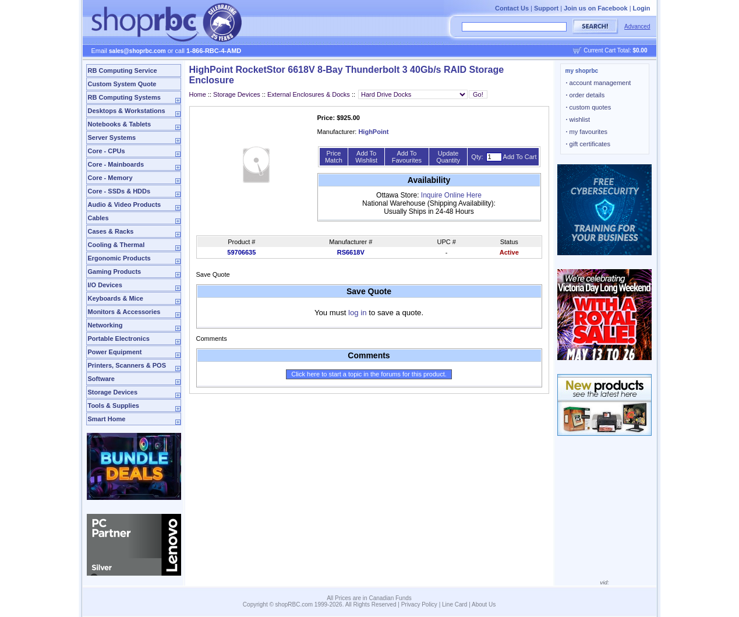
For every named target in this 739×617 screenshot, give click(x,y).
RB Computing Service (122, 70)
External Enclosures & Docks (308, 94)
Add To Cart (520, 156)
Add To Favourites (407, 157)
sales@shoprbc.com (137, 51)
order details (585, 94)
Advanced (637, 26)
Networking (105, 325)
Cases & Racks (111, 231)
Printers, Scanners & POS (127, 365)
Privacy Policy (419, 604)
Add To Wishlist (366, 157)
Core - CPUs (106, 150)
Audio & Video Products (124, 204)
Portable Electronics (119, 338)
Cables (98, 217)
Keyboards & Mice (115, 298)
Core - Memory (110, 177)
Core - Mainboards (116, 164)
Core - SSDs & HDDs (119, 191)
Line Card (454, 604)
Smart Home (107, 418)
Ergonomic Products (119, 258)
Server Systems (112, 137)
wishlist (578, 119)
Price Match (333, 157)
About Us (484, 604)
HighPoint (373, 131)
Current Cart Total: (615, 50)
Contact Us (512, 8)
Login (641, 8)
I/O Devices (105, 284)
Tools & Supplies (113, 405)
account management (598, 82)
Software (101, 378)
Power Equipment (115, 351)
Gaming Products (115, 271)
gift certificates (588, 143)
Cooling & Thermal (116, 244)
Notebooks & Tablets (119, 124)
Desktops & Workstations (126, 110)
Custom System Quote (122, 83)
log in (357, 312)
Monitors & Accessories (124, 311)
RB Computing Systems (124, 97)
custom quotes (588, 107)
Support (546, 8)
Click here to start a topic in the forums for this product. (369, 374)
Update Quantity (448, 157)
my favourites (587, 131)
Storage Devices (113, 392)
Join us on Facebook (595, 8)
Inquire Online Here (451, 195)
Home (197, 94)
